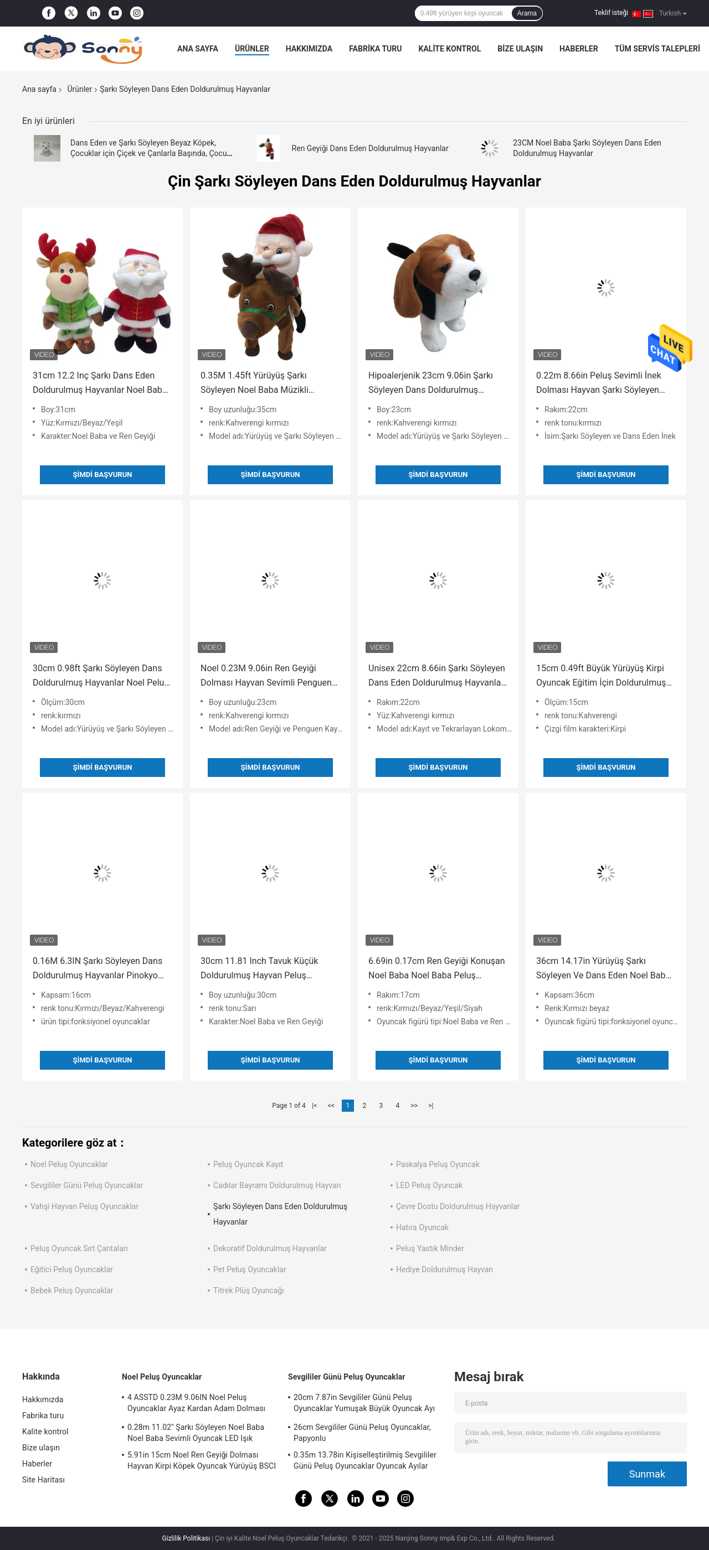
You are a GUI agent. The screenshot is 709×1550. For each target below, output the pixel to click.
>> (414, 1106)
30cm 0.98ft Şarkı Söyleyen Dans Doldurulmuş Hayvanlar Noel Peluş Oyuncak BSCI (101, 676)
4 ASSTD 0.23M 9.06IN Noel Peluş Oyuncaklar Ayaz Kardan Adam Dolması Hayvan (196, 1404)
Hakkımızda (309, 48)
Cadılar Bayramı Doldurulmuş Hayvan (277, 1185)
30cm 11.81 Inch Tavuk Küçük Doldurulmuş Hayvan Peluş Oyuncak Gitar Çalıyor (259, 969)
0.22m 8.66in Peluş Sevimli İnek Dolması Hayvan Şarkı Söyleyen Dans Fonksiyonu (598, 383)
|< (314, 1106)
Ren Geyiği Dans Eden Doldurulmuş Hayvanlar (370, 148)
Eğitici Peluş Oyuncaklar (71, 1269)
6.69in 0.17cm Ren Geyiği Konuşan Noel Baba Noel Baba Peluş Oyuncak (436, 969)
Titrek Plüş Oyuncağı (248, 1290)
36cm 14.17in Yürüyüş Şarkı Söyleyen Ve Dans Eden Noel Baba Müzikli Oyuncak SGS (603, 969)
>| (430, 1106)
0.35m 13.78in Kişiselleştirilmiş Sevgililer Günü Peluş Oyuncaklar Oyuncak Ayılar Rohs (365, 1462)
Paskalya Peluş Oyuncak (438, 1164)
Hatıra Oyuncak (422, 1227)
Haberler (578, 48)
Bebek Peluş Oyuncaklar (72, 1290)
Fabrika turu (375, 48)
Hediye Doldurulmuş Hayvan (444, 1269)
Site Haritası (43, 1479)
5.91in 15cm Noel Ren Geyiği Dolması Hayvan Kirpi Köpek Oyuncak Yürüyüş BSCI (201, 1460)
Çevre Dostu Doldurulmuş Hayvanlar (458, 1206)
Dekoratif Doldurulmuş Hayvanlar (270, 1248)
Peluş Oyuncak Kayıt (248, 1164)
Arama (527, 13)
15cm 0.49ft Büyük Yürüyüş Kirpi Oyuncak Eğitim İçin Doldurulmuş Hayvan (601, 676)
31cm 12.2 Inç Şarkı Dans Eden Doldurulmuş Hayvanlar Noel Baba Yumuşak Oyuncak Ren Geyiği (100, 383)
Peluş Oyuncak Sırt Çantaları (79, 1248)
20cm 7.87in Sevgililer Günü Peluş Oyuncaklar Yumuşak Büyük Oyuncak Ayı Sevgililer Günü (364, 1404)
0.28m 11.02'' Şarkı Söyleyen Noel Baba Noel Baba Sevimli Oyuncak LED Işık (195, 1433)
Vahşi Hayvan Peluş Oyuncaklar (84, 1206)
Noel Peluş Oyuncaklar (69, 1164)
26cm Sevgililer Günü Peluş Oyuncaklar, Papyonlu (362, 1433)
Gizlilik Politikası (186, 1538)
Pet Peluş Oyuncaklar (249, 1269)
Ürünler (252, 48)
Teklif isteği (611, 13)
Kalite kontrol (450, 48)
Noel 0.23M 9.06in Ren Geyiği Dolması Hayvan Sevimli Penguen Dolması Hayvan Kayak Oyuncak (266, 676)
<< (331, 1106)
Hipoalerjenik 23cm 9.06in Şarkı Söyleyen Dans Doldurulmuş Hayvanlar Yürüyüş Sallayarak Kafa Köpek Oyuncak (436, 383)
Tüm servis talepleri (657, 48)
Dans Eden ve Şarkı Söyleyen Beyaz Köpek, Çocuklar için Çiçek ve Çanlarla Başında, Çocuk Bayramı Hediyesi (150, 153)
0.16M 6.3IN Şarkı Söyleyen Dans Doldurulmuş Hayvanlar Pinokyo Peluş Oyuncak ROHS (97, 969)
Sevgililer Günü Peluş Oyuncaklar (86, 1185)
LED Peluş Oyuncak (429, 1185)
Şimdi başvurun (102, 474)
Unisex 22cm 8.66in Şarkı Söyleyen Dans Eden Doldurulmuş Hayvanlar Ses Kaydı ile (436, 676)
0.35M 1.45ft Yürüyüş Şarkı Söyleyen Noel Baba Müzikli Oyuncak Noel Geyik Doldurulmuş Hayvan (266, 383)
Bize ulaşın (520, 48)
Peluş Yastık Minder (430, 1248)
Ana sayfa (197, 48)
